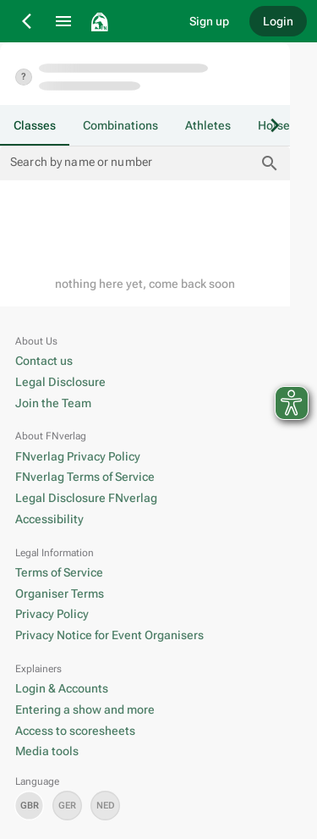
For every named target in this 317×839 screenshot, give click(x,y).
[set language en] (29, 805)
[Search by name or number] (132, 163)
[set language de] (67, 805)
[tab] (34, 125)
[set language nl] (105, 805)
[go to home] (128, 21)
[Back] (28, 21)
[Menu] (63, 21)
